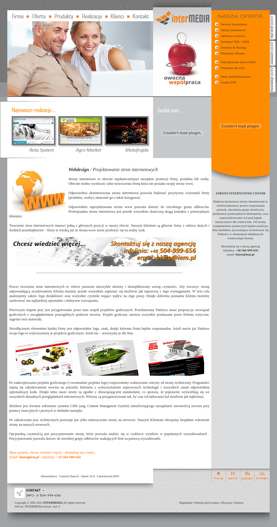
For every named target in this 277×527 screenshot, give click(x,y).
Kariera (238, 502)
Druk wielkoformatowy (236, 76)
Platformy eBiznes (233, 53)
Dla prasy (227, 502)
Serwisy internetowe (234, 24)
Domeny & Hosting (233, 47)
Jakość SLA (88, 476)
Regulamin (186, 502)
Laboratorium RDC (108, 476)
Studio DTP (228, 82)
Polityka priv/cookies (206, 502)
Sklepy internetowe (233, 30)
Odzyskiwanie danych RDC (239, 62)
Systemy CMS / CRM (235, 41)
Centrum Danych (69, 476)
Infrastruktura (49, 476)
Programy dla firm (233, 68)
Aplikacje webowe (233, 36)
